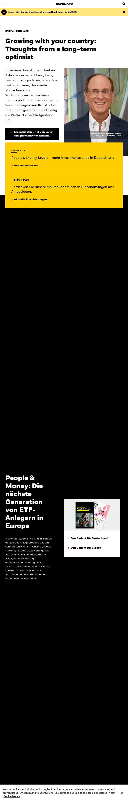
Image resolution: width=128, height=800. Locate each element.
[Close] (122, 795)
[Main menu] (4, 4)
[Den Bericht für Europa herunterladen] (92, 548)
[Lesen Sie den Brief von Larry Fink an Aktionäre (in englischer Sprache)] (32, 134)
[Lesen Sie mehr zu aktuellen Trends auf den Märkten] (29, 200)
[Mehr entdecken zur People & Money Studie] (24, 166)
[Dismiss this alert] (124, 12)
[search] (124, 4)
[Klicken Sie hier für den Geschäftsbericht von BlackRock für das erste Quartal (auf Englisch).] (42, 12)
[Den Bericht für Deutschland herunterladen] (92, 538)
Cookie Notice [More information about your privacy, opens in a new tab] (12, 798)
